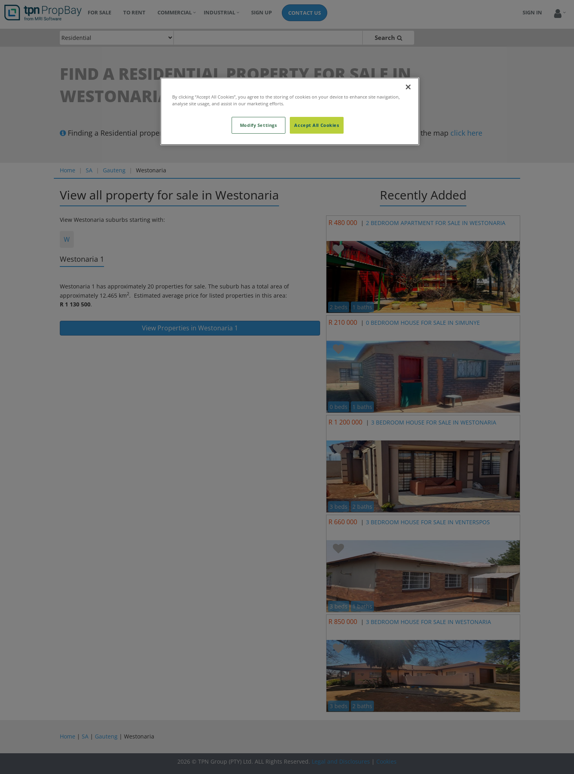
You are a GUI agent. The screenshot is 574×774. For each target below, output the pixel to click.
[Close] (408, 87)
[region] (289, 111)
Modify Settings (258, 125)
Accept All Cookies (316, 125)
